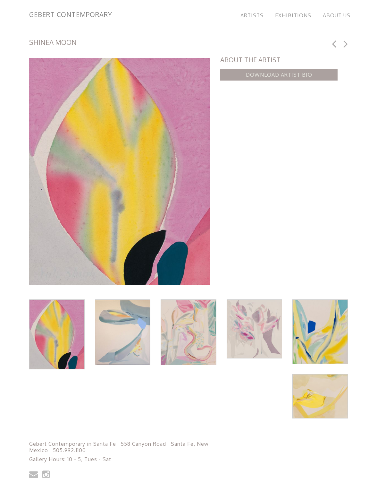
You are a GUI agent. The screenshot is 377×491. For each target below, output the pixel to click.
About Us (336, 15)
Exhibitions (293, 15)
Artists (252, 15)
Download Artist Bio (279, 75)
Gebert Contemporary (70, 14)
